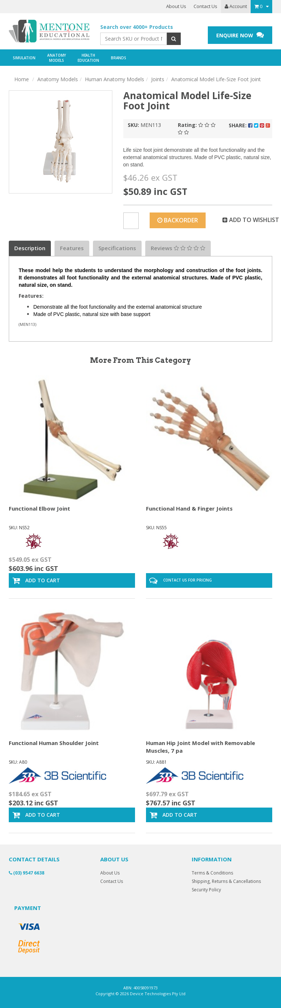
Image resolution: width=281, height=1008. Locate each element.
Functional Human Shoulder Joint (54, 742)
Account (236, 6)
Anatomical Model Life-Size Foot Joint (216, 79)
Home (21, 79)
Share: (249, 125)
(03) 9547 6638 (26, 873)
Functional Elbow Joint (39, 508)
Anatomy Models (57, 79)
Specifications (117, 248)
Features (72, 248)
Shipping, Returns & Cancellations (226, 881)
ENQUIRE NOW (240, 35)
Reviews (178, 248)
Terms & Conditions (212, 873)
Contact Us (205, 6)
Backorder (177, 220)
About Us (176, 6)
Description (29, 248)
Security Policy (206, 890)
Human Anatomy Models (114, 79)
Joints (157, 79)
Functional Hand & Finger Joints (189, 508)
